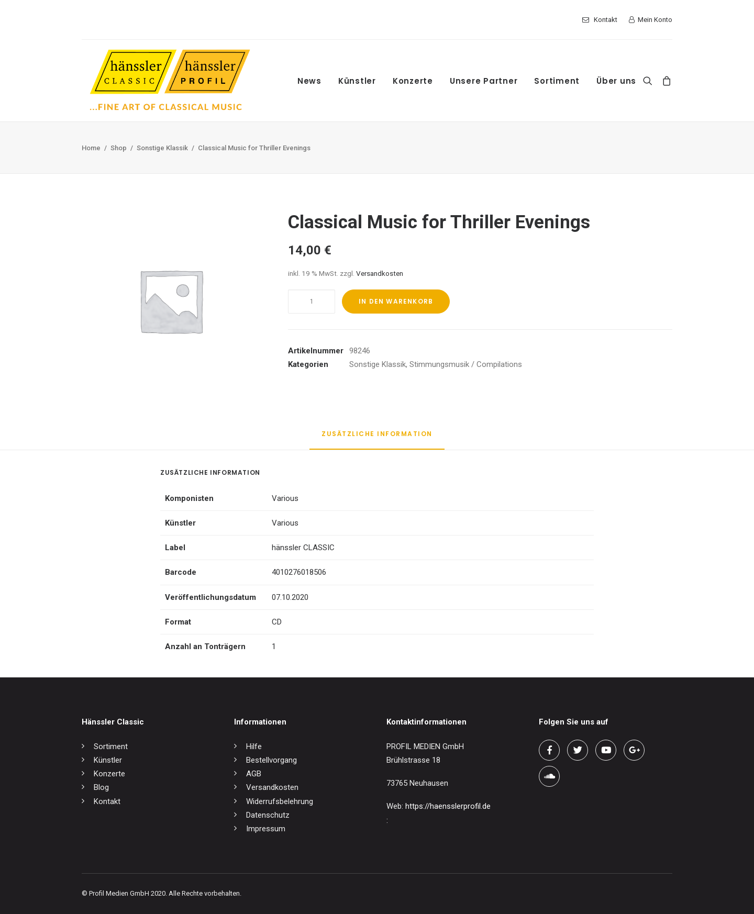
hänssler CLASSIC (303, 547)
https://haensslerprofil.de (448, 806)
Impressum (265, 828)
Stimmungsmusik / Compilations (465, 364)
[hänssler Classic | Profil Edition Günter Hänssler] (170, 80)
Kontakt (605, 20)
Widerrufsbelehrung (279, 801)
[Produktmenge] (311, 301)
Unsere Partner (484, 80)
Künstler (357, 80)
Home (91, 148)
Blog (101, 787)
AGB (253, 773)
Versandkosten (379, 273)
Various (285, 498)
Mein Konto (655, 20)
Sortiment (557, 80)
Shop (118, 148)
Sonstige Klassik (162, 148)
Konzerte (413, 80)
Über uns (616, 80)
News (309, 80)
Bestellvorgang (271, 760)
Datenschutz (268, 815)
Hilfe (254, 746)
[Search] (650, 80)
